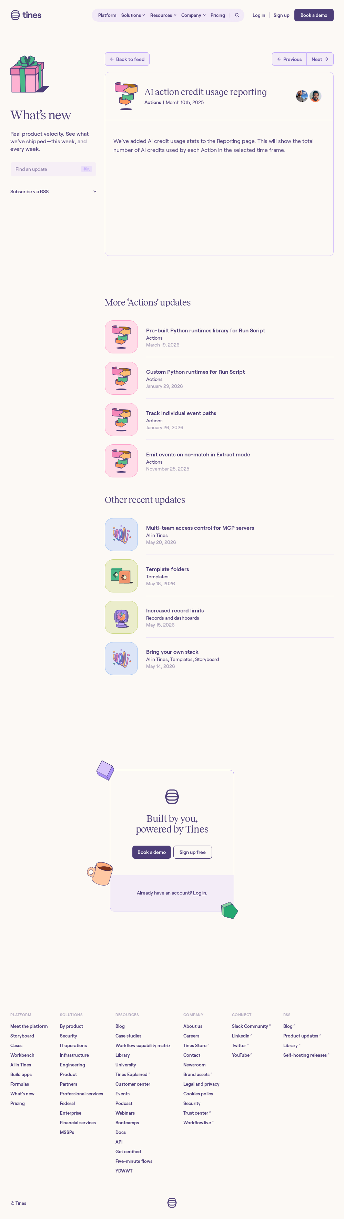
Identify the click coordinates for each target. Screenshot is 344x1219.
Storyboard (22, 1036)
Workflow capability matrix (143, 1045)
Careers (191, 1036)
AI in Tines (20, 1064)
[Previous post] (289, 59)
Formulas (19, 1084)
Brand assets (197, 1074)
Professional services (81, 1093)
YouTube (242, 1055)
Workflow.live (198, 1122)
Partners (68, 1084)
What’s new (22, 1093)
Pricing (17, 1103)
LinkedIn (242, 1036)
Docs (120, 1132)
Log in (199, 893)
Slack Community (251, 1026)
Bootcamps (127, 1122)
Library (122, 1055)
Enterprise (70, 1113)
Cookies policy (198, 1093)
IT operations (73, 1045)
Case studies (128, 1036)
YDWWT (123, 1171)
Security (68, 1036)
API (118, 1142)
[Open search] (237, 15)
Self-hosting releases (306, 1055)
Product (68, 1074)
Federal (67, 1103)
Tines (21, 1203)
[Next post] (320, 59)
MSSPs (67, 1132)
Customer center (132, 1084)
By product (71, 1026)
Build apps (21, 1074)
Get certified (128, 1151)
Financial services (78, 1122)
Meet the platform (29, 1026)
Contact (191, 1055)
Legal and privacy (201, 1084)
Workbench (22, 1055)
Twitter (240, 1045)
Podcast (123, 1103)
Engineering (72, 1064)
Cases (16, 1045)
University (125, 1064)
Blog (120, 1026)
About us (192, 1026)
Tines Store (196, 1045)
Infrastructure (74, 1055)
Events (122, 1093)
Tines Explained (132, 1074)
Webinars (125, 1113)
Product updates (302, 1036)
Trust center (197, 1113)
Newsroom (194, 1064)
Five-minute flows (133, 1161)
